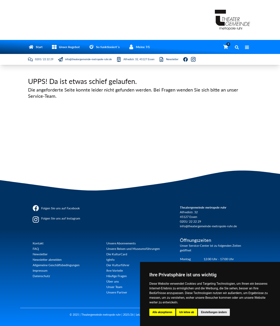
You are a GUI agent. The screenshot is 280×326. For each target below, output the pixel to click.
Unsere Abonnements (121, 243)
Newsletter (40, 254)
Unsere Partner (116, 292)
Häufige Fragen (116, 276)
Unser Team (114, 287)
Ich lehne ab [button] (186, 312)
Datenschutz (41, 276)
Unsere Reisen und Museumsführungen (133, 248)
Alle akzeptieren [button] (162, 312)
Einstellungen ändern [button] (214, 312)
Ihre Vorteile (114, 270)
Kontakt (38, 243)
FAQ (36, 248)
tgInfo (110, 259)
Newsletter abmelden (47, 259)
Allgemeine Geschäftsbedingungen (56, 265)
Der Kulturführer (118, 265)
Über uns (112, 281)
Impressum (40, 270)
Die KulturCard (116, 254)
